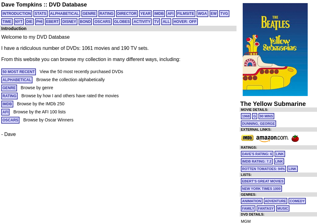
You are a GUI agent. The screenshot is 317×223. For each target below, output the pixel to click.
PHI (39, 22)
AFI (170, 13)
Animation (251, 201)
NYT (19, 22)
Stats (40, 13)
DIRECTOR (127, 13)
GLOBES (122, 22)
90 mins (266, 116)
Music (282, 208)
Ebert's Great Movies (263, 181)
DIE (29, 22)
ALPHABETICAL (64, 13)
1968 (246, 116)
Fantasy (266, 208)
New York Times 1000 (261, 188)
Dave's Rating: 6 (257, 154)
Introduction (16, 13)
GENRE (89, 13)
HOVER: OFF (185, 22)
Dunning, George (258, 123)
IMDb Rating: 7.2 (256, 161)
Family (248, 208)
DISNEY (69, 22)
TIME (6, 22)
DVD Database (68, 5)
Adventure (275, 201)
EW (214, 13)
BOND (85, 22)
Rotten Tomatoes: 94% (263, 169)
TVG (224, 13)
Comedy (297, 201)
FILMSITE (185, 13)
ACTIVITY (141, 22)
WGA (202, 13)
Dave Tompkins (21, 5)
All (166, 22)
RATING (107, 13)
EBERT (52, 22)
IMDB (159, 13)
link (280, 154)
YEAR (145, 13)
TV (156, 22)
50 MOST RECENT (18, 72)
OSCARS (102, 22)
